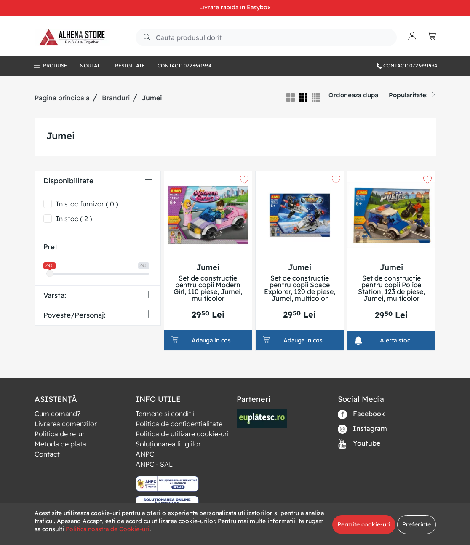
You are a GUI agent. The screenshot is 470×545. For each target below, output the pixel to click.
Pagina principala (62, 98)
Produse (55, 65)
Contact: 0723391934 (184, 65)
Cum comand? (57, 413)
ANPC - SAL (154, 464)
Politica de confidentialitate (179, 423)
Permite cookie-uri (363, 524)
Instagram (362, 429)
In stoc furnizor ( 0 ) (87, 204)
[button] (412, 37)
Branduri (116, 98)
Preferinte (416, 524)
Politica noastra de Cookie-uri (108, 529)
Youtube (359, 444)
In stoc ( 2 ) (74, 218)
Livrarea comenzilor (66, 423)
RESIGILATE (130, 65)
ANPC (145, 454)
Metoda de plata (60, 444)
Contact (47, 454)
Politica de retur (60, 434)
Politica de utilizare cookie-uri (182, 434)
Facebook (361, 414)
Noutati (91, 65)
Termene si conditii (165, 413)
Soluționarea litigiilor (168, 444)
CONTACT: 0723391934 (407, 65)
